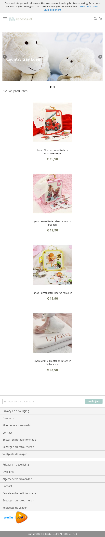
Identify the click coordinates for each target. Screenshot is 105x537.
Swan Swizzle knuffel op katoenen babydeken (52, 362)
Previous (4, 56)
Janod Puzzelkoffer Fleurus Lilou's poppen (52, 223)
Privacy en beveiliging (15, 411)
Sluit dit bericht (52, 9)
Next (100, 56)
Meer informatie (89, 6)
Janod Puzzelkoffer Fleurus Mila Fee (52, 292)
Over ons (8, 418)
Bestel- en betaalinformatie (19, 439)
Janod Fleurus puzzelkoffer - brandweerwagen (52, 152)
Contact (7, 432)
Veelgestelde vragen (14, 454)
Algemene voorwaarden (17, 425)
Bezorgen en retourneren (18, 447)
